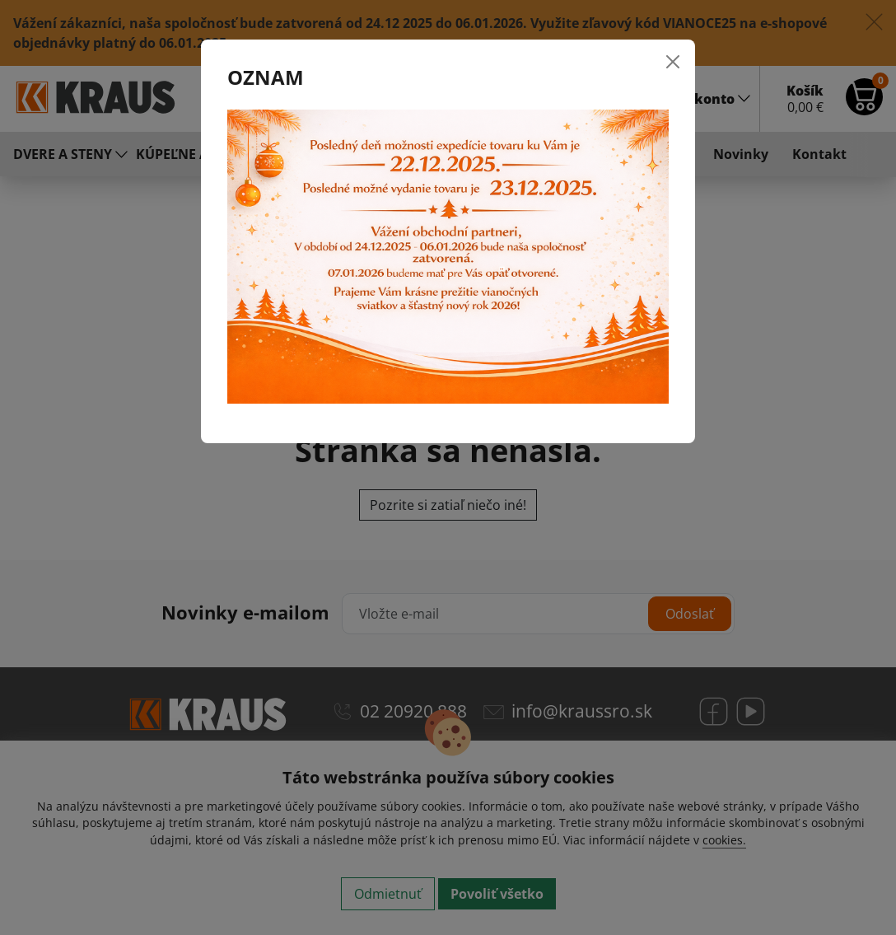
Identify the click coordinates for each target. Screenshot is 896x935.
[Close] (673, 62)
